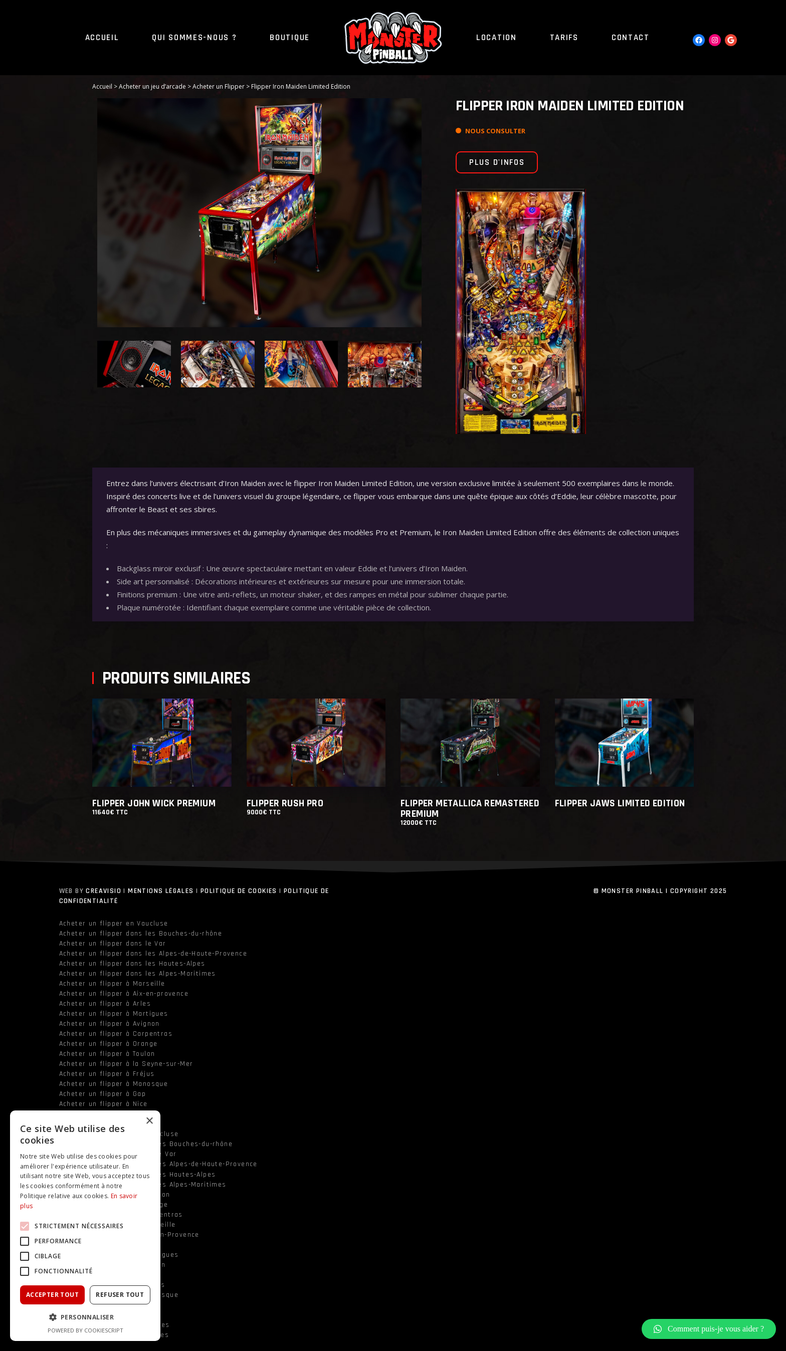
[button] (709, 1329)
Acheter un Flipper (218, 86)
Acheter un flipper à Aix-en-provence (123, 993)
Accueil (102, 86)
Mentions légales (160, 890)
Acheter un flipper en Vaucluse (113, 923)
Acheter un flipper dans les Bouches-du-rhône (141, 933)
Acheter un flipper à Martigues (113, 1013)
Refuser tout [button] (120, 1294)
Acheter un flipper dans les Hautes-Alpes (132, 963)
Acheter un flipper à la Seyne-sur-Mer (126, 1063)
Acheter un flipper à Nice (103, 1103)
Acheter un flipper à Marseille (112, 983)
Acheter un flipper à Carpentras (115, 1033)
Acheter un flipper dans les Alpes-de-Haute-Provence (153, 953)
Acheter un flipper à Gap (102, 1093)
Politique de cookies (239, 890)
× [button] (149, 1121)
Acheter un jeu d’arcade (152, 86)
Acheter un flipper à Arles (105, 1003)
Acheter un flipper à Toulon (107, 1053)
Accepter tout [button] (52, 1294)
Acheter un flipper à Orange (108, 1043)
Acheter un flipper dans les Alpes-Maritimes (137, 973)
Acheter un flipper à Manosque (113, 1083)
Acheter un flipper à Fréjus (107, 1073)
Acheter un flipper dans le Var (112, 943)
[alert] (85, 1225)
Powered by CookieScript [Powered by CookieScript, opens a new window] (85, 1330)
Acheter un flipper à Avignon (109, 1023)
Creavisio (103, 890)
